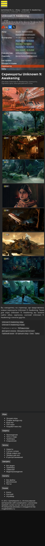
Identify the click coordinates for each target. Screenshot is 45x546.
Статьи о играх (13, 485)
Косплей (10, 529)
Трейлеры (11, 502)
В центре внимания (15, 491)
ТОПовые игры (24, 356)
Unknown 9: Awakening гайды (14, 349)
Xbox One (20, 49)
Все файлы (11, 514)
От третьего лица (23, 362)
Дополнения (12, 516)
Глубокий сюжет (9, 362)
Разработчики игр (14, 460)
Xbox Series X (22, 56)
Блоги (9, 527)
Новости (10, 483)
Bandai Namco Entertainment (27, 63)
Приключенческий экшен (26, 40)
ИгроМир (11, 531)
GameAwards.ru (7, 11)
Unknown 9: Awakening (31, 11)
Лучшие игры (12, 452)
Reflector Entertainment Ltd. (27, 59)
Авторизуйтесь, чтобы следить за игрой (19, 28)
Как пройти (7, 67)
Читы (5, 77)
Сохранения (12, 475)
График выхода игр (15, 454)
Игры (18, 11)
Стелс (34, 362)
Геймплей (11, 504)
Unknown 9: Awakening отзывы (14, 352)
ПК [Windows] (22, 43)
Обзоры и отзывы (10, 70)
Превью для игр (14, 489)
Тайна (5, 365)
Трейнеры (11, 473)
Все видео (11, 500)
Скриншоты (8, 74)
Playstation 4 (21, 46)
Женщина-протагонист (27, 359)
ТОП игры (11, 458)
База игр (10, 456)
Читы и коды (12, 471)
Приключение (29, 36)
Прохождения (12, 469)
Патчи (9, 518)
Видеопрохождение (15, 506)
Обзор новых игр (14, 487)
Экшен (19, 36)
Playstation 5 (21, 53)
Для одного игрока (10, 359)
